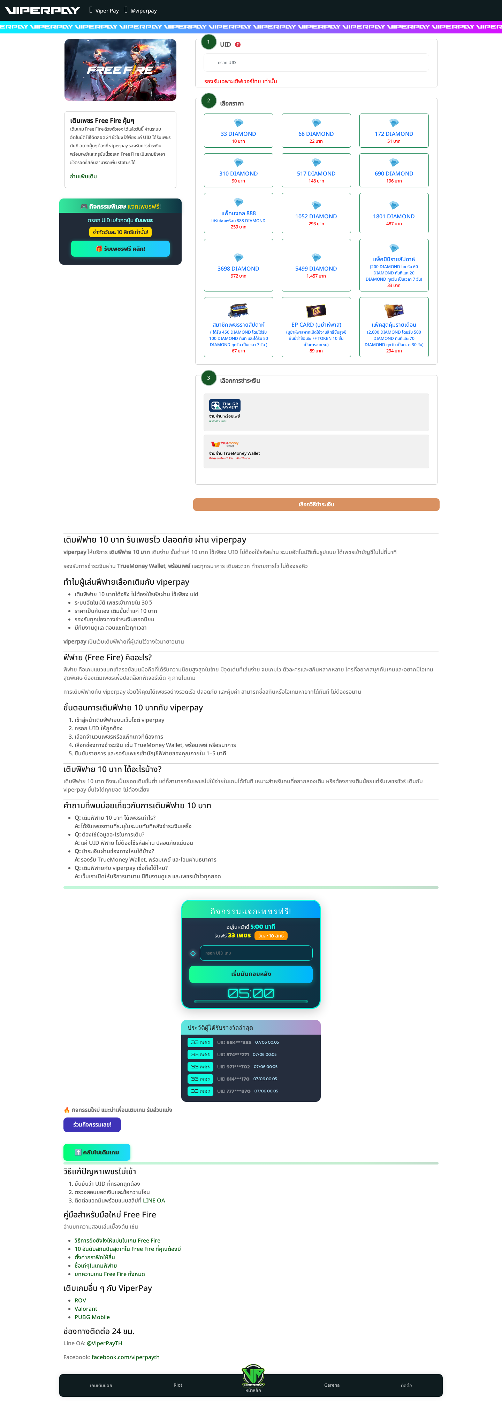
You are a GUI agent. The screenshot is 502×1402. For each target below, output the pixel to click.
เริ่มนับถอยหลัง (251, 974)
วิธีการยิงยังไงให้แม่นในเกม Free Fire (117, 1241)
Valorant (86, 1309)
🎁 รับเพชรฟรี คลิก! (120, 248)
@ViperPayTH (104, 1343)
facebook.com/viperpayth (126, 1357)
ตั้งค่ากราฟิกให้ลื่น (95, 1257)
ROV (80, 1300)
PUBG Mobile (92, 1317)
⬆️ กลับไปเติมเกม (97, 1152)
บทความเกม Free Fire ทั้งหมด (110, 1274)
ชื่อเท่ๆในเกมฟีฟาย (96, 1266)
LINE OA (154, 1201)
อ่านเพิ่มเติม (83, 176)
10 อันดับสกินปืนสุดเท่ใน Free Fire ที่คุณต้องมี (128, 1249)
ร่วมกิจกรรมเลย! (92, 1125)
